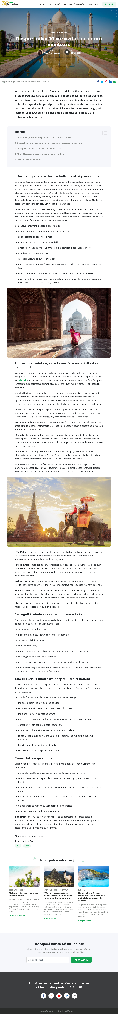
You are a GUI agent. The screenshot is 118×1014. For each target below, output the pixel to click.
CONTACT (93, 4)
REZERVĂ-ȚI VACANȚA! (74, 4)
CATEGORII (54, 4)
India (27, 846)
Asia (53, 32)
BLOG (42, 4)
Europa (81, 890)
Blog (12, 82)
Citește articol (17, 915)
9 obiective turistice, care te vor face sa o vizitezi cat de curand (49, 143)
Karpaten (5, 82)
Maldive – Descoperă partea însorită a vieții (23, 894)
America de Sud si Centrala (56, 890)
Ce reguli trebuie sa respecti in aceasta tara (39, 148)
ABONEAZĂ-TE (81, 960)
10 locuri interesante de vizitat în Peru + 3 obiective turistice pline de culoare (58, 895)
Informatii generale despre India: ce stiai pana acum (44, 137)
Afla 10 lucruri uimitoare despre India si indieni (40, 154)
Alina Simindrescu (52, 53)
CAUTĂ (109, 4)
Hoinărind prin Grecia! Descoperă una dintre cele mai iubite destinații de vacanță (92, 897)
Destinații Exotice (17, 890)
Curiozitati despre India (29, 159)
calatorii (22, 380)
